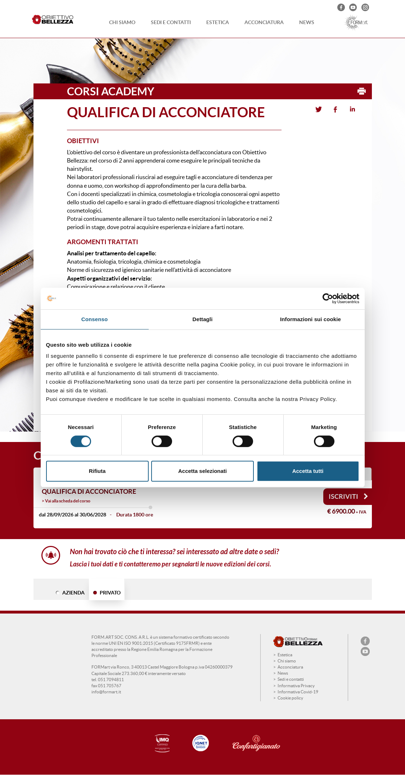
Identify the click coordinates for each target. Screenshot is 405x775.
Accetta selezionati (202, 471)
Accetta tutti (308, 471)
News (306, 22)
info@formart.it (106, 691)
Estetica (217, 22)
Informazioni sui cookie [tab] (310, 319)
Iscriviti (348, 496)
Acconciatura (264, 22)
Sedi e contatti (171, 22)
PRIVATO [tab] (110, 593)
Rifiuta (97, 471)
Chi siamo (122, 22)
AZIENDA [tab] (73, 593)
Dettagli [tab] (203, 319)
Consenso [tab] (94, 319)
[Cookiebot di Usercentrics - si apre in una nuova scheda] (327, 298)
